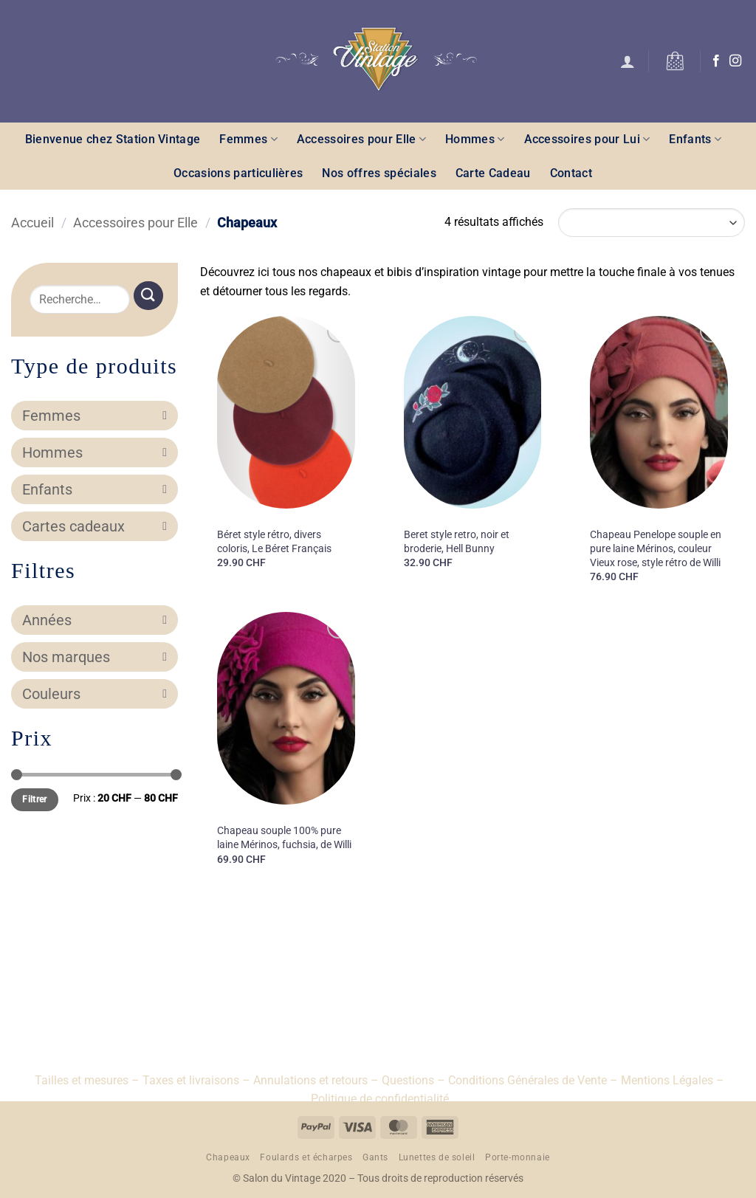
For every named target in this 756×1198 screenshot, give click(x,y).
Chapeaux (228, 1157)
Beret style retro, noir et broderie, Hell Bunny (456, 542)
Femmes (248, 139)
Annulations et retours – (316, 1080)
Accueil (32, 222)
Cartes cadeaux (94, 526)
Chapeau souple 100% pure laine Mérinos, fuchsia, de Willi (284, 838)
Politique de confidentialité (380, 1099)
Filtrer (34, 799)
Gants (375, 1157)
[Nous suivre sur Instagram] (735, 61)
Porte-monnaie (517, 1157)
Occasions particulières (238, 173)
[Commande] (651, 222)
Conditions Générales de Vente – (533, 1080)
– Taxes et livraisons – (189, 1080)
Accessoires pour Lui (587, 139)
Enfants (695, 139)
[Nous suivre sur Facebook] (716, 61)
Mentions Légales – (672, 1080)
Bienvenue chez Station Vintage (113, 139)
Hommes (474, 139)
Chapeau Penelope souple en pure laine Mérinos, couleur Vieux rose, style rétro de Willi (655, 548)
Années (94, 620)
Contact (571, 173)
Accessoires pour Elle (361, 139)
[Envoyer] (148, 295)
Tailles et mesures (81, 1080)
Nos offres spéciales (379, 173)
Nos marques (94, 657)
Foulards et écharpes (306, 1157)
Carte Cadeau (493, 173)
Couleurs (94, 694)
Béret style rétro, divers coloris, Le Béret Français (274, 542)
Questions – (413, 1080)
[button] (627, 61)
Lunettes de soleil (437, 1157)
